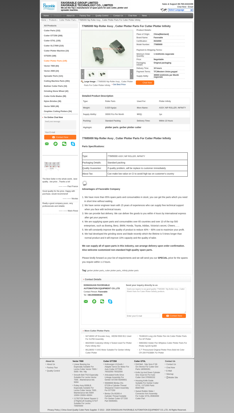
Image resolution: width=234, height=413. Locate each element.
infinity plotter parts (130, 270)
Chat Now (181, 7)
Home (46, 15)
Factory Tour (85, 15)
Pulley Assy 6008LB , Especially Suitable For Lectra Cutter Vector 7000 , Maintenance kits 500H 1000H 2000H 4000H (85, 390)
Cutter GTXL (49, 41)
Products (57, 15)
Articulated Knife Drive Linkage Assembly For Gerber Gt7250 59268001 (116, 377)
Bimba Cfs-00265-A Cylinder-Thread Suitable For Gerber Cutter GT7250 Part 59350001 (116, 397)
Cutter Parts (49, 30)
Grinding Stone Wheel (54, 91)
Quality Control (101, 15)
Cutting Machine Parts (54, 81)
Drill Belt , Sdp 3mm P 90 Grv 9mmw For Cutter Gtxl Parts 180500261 (147, 366)
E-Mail (169, 371)
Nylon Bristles (50, 101)
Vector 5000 (49, 106)
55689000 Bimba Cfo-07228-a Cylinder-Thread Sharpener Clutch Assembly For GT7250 (117, 387)
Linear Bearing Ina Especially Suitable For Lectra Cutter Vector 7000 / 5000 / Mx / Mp (85, 368)
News (144, 15)
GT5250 (47, 56)
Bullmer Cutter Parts (53, 86)
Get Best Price (119, 84)
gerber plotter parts (95, 270)
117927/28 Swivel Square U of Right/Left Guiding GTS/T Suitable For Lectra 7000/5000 (86, 402)
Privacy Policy (54, 410)
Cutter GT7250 (50, 36)
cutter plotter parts (113, 270)
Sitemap (169, 374)
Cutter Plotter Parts (67, 20)
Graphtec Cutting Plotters (56, 111)
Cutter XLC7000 (51, 46)
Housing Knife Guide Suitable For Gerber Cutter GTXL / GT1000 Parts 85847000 (147, 384)
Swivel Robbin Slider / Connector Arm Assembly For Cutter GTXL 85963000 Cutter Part (147, 395)
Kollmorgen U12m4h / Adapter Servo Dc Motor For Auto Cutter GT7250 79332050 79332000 (117, 368)
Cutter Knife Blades (53, 96)
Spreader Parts (51, 76)
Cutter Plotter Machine (54, 51)
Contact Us (118, 15)
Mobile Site (172, 377)
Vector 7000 (49, 66)
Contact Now (60, 137)
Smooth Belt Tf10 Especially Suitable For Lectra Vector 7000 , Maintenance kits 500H (86, 378)
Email (190, 7)
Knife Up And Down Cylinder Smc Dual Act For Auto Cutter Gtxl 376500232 (148, 374)
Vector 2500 (49, 71)
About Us (70, 15)
